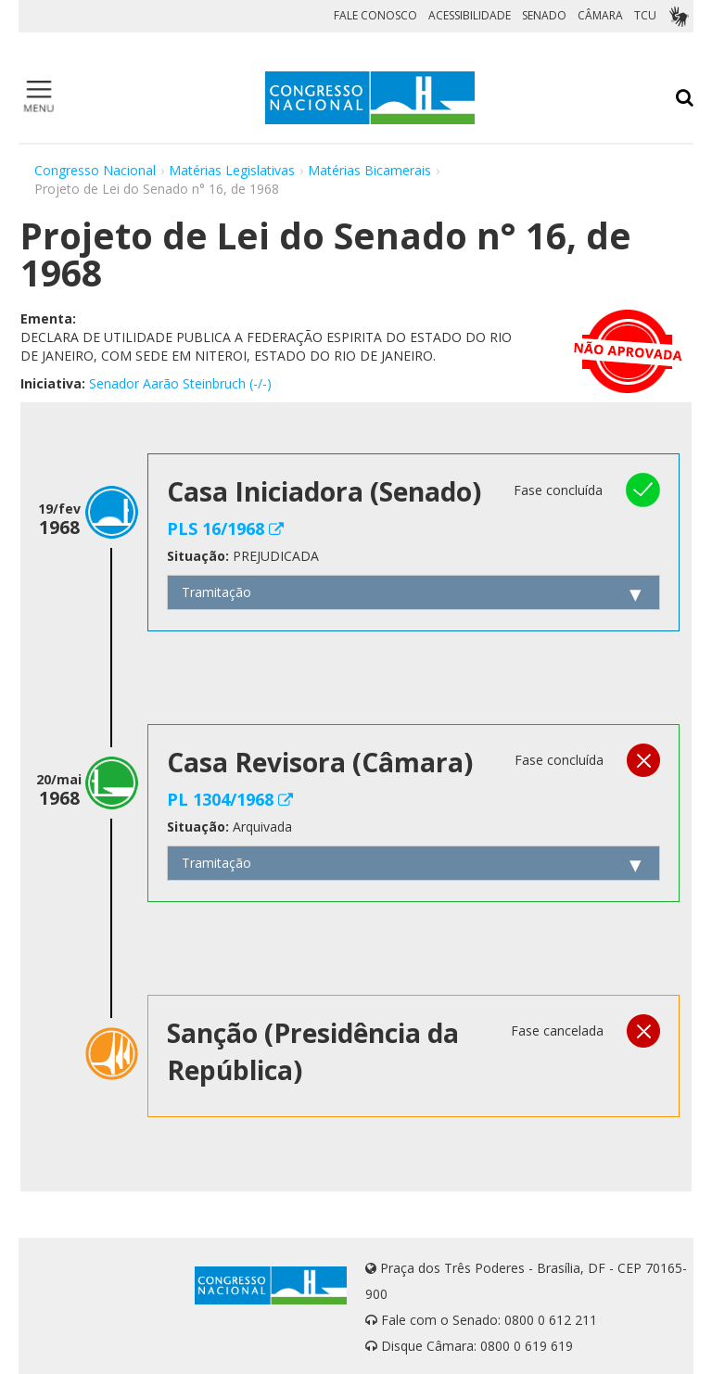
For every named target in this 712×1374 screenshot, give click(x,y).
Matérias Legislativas (232, 170)
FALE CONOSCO (375, 15)
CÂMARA (600, 15)
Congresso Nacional (95, 170)
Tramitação (216, 592)
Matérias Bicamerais (369, 170)
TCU (645, 15)
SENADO (544, 15)
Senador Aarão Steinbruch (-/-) (180, 383)
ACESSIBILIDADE (469, 15)
